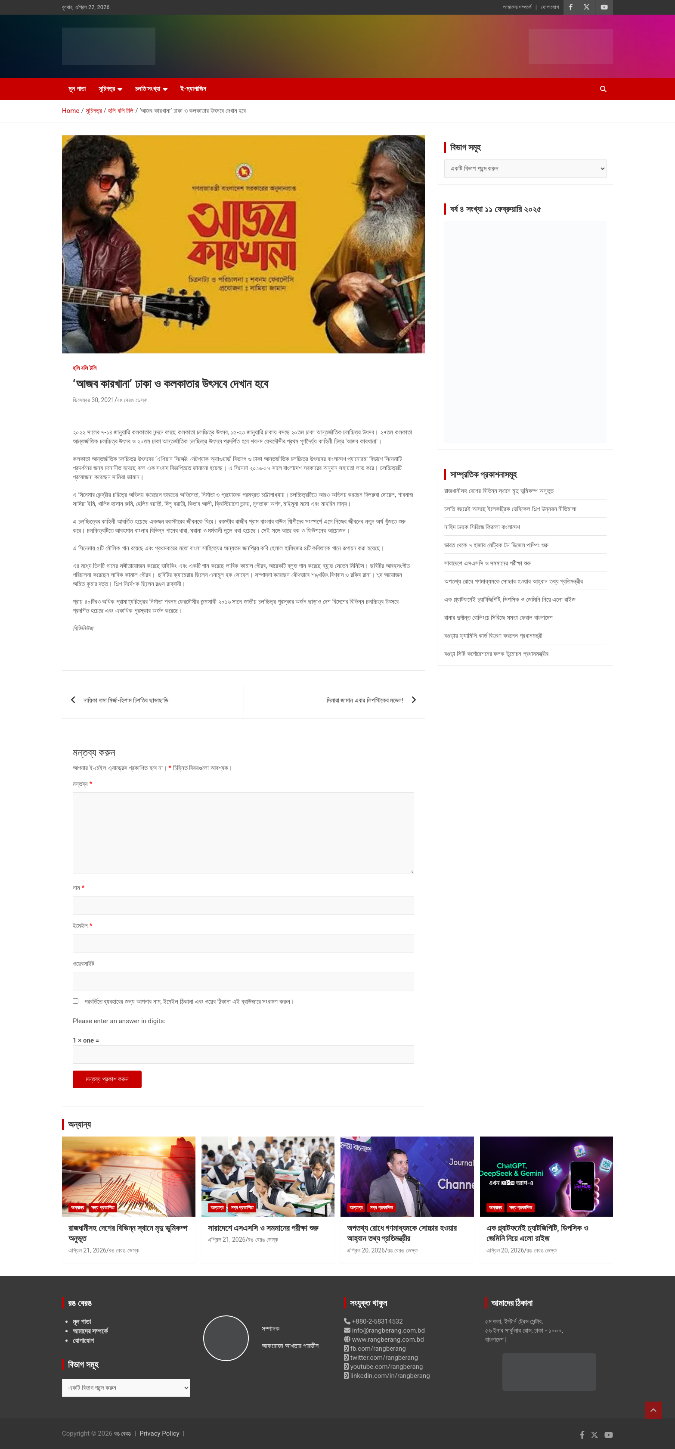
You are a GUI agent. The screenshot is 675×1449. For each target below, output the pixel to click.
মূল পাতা (77, 89)
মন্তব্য (82, 784)
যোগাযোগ (550, 7)
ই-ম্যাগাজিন (193, 89)
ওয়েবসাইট (83, 964)
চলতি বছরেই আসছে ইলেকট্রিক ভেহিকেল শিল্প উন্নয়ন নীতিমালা (510, 509)
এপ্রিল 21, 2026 (87, 1250)
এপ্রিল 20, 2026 (366, 1250)
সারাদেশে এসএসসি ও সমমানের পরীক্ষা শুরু (487, 563)
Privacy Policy (159, 1433)
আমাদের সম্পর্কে (517, 7)
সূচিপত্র (107, 89)
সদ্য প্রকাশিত (103, 1208)
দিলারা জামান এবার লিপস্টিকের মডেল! (365, 700)
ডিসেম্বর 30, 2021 (94, 400)
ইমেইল (82, 926)
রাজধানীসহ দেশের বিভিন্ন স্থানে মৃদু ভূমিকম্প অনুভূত (498, 491)
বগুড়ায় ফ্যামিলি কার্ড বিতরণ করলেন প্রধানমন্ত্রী (493, 636)
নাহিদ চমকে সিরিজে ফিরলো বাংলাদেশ (482, 527)
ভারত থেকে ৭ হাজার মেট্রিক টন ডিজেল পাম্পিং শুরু (496, 545)
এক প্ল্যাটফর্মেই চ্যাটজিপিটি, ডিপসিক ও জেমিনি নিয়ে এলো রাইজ (510, 599)
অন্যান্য (79, 1124)
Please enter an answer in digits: (119, 1021)
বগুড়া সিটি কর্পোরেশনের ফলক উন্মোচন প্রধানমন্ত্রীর (496, 654)
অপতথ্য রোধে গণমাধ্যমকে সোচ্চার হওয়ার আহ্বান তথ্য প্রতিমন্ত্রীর (513, 581)
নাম (78, 888)
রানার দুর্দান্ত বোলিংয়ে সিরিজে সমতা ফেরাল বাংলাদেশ (498, 617)
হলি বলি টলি (84, 368)
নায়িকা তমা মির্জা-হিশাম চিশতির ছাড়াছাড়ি (126, 700)
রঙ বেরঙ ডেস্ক (132, 400)
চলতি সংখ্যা (148, 89)
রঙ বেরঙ (122, 1433)
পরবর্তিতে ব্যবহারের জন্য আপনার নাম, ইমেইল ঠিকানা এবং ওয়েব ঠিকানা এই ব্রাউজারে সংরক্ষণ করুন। (189, 1002)
